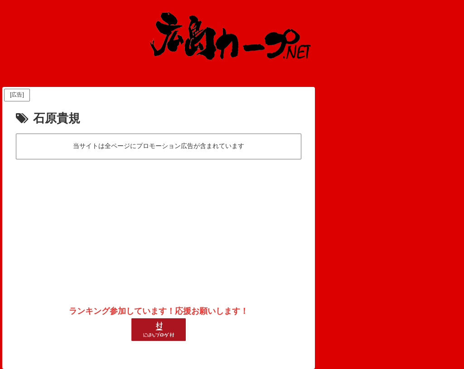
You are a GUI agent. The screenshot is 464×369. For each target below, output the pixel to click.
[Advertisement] (158, 229)
